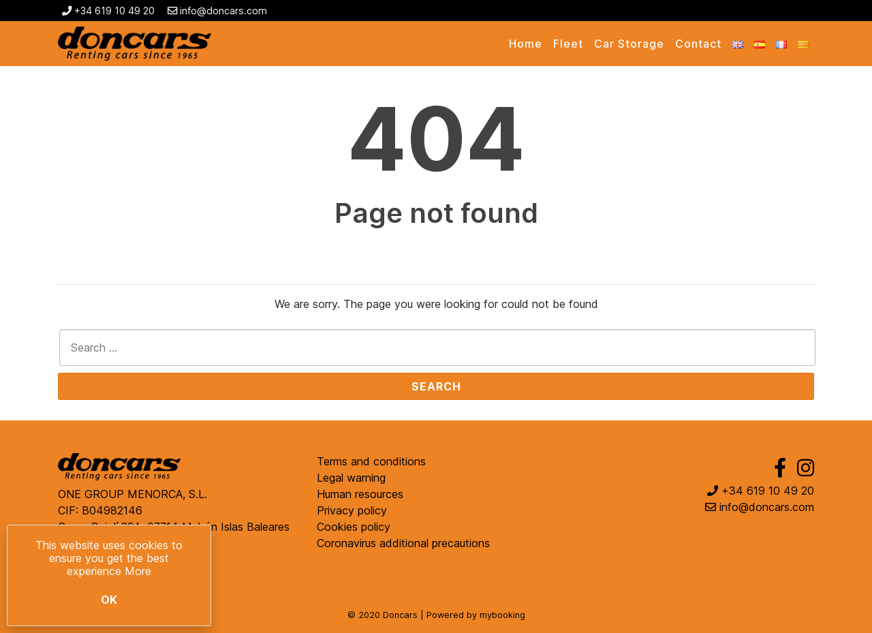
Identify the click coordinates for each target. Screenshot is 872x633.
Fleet (568, 43)
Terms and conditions (371, 461)
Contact (698, 43)
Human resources (360, 494)
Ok (109, 599)
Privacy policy (352, 510)
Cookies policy (353, 527)
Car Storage (629, 43)
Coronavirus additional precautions (403, 543)
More (138, 571)
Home (525, 43)
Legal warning (351, 477)
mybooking (502, 615)
